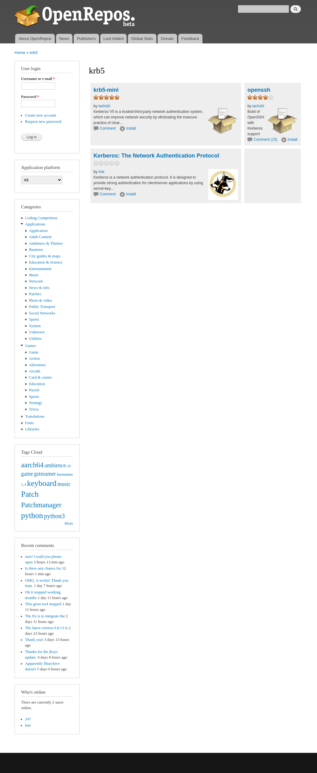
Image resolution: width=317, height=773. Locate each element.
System (35, 326)
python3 (54, 516)
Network (36, 281)
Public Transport (42, 306)
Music (34, 275)
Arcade (35, 371)
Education (37, 384)
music (64, 484)
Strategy (35, 403)
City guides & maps (45, 256)
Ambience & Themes (46, 243)
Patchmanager (41, 505)
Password (30, 97)
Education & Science (46, 262)
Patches (35, 294)
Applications (35, 224)
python (32, 515)
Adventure (37, 365)
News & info (39, 288)
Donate (167, 38)
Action (34, 358)
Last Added (113, 38)
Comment (108, 128)
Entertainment (40, 269)
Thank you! (34, 640)
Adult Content (40, 237)
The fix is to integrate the (45, 616)
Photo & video (40, 300)
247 (28, 719)
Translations (35, 416)
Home (20, 52)
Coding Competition (41, 218)
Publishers (86, 38)
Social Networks (42, 313)
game (27, 474)
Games (30, 346)
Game (34, 352)
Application (38, 231)
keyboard (41, 483)
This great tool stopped (43, 604)
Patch (30, 494)
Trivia (34, 409)
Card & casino (40, 377)
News (64, 38)
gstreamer (45, 474)
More (68, 523)
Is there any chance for (43, 568)
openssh (258, 90)
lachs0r (104, 106)
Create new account (40, 115)
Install (131, 128)
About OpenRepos (34, 38)
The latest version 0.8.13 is (46, 628)
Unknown (37, 332)
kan (28, 725)
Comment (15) (265, 139)
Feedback (190, 38)
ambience (55, 465)
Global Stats (142, 38)
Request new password (43, 121)
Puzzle (34, 390)
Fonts (29, 423)
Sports (34, 319)
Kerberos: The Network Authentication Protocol (156, 156)
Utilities (35, 338)
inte (101, 172)
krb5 (33, 52)
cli (69, 466)
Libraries (32, 429)
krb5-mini (106, 90)
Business (36, 249)
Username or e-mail (38, 79)
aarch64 (32, 465)
